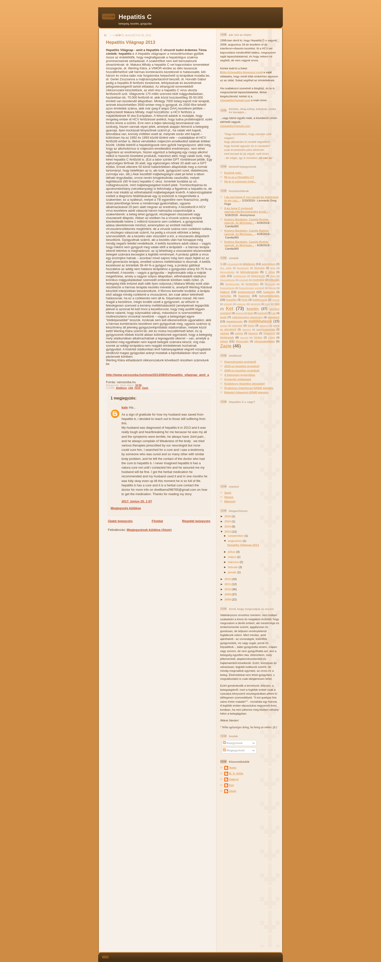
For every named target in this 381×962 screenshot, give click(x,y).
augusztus (235, 540)
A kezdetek (233, 264)
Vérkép (258, 337)
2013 (228, 531)
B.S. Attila (226, 268)
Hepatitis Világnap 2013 (130, 42)
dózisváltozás (227, 280)
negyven (237, 325)
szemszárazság (265, 329)
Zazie (145, 388)
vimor (224, 341)
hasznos (244, 295)
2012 (228, 579)
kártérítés (255, 304)
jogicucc (241, 304)
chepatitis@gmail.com (235, 100)
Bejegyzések (233, 742)
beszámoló (243, 268)
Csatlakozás (239, 276)
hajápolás (269, 291)
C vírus (270, 272)
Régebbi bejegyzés (196, 521)
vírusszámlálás (264, 341)
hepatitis (231, 299)
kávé (267, 304)
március (234, 561)
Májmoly (230, 501)
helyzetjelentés (269, 295)
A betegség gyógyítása (239, 374)
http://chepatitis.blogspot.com (241, 72)
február (233, 567)
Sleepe (229, 497)
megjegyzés (234, 321)
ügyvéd (244, 337)
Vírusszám (242, 341)
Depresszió (258, 275)
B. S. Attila (236, 773)
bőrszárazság (249, 271)
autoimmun (269, 264)
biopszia (259, 267)
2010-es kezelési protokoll (241, 366)
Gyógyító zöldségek (237, 379)
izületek (228, 304)
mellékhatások (260, 321)
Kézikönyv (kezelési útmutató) (244, 383)
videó (271, 337)
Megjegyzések (234, 750)
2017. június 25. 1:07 (136, 501)
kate (124, 407)
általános (121, 388)
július (232, 551)
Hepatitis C (135, 16)
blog (272, 268)
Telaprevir (269, 333)
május (232, 556)
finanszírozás (227, 288)
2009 (228, 594)
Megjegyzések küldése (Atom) (149, 530)
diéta (273, 276)
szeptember (236, 535)
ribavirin (246, 329)
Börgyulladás (227, 272)
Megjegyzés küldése (126, 508)
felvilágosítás (232, 284)
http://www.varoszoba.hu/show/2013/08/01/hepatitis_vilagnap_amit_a (157, 375)
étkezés (274, 279)
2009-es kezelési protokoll (241, 370)
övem (251, 325)
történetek (227, 337)
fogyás (272, 288)
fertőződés (252, 283)
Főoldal (157, 521)
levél (223, 317)
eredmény (258, 279)
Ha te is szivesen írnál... (240, 181)
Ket (229, 308)
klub (250, 313)
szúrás (224, 333)
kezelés (253, 309)
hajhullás (225, 295)
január (232, 572)
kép (277, 303)
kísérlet (240, 313)
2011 (228, 584)
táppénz (253, 333)
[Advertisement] (234, 873)
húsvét (275, 300)
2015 (228, 521)
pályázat (264, 326)
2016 (228, 516)
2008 (228, 599)
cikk (130, 388)
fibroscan (270, 284)
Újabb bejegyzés (120, 521)
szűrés (239, 333)
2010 (228, 589)
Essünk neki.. (233, 172)
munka (223, 326)
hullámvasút (259, 299)
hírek (138, 388)
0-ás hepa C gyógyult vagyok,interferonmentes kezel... (246, 210)
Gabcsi (225, 291)
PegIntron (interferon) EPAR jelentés (248, 388)
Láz (273, 313)
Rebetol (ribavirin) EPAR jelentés (246, 392)
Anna (232, 767)
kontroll (262, 313)
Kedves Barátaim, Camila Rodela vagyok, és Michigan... (246, 221)
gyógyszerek (246, 291)
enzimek (243, 280)
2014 (228, 526)
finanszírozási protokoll (251, 288)
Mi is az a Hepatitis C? (239, 177)
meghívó (273, 317)
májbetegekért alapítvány (247, 317)
